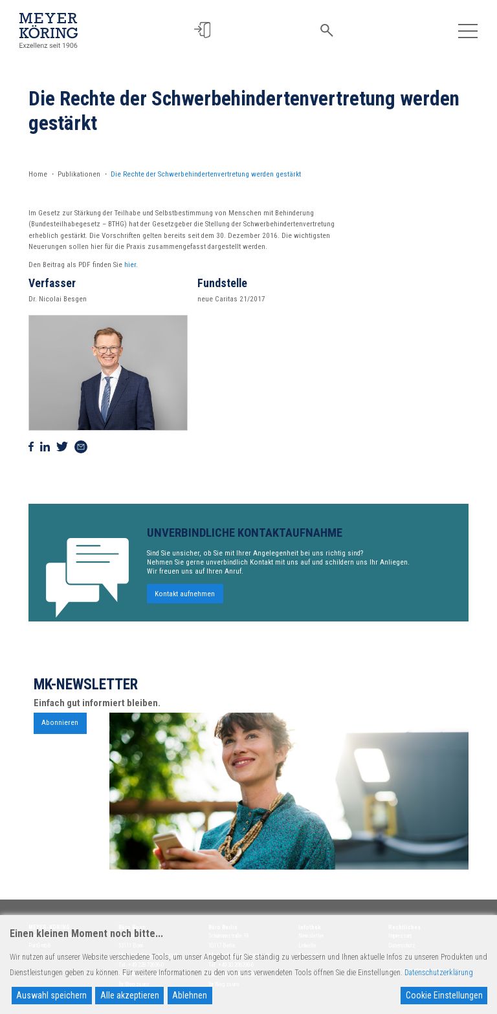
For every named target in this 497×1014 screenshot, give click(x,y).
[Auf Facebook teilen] (31, 446)
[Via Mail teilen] (80, 446)
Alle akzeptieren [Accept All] (129, 995)
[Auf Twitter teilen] (62, 446)
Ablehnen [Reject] (189, 995)
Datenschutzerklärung (438, 972)
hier (130, 265)
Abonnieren (59, 726)
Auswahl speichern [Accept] (51, 995)
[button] (202, 30)
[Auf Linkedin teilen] (45, 446)
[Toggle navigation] (467, 30)
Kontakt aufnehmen (185, 597)
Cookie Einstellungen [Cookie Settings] (444, 995)
